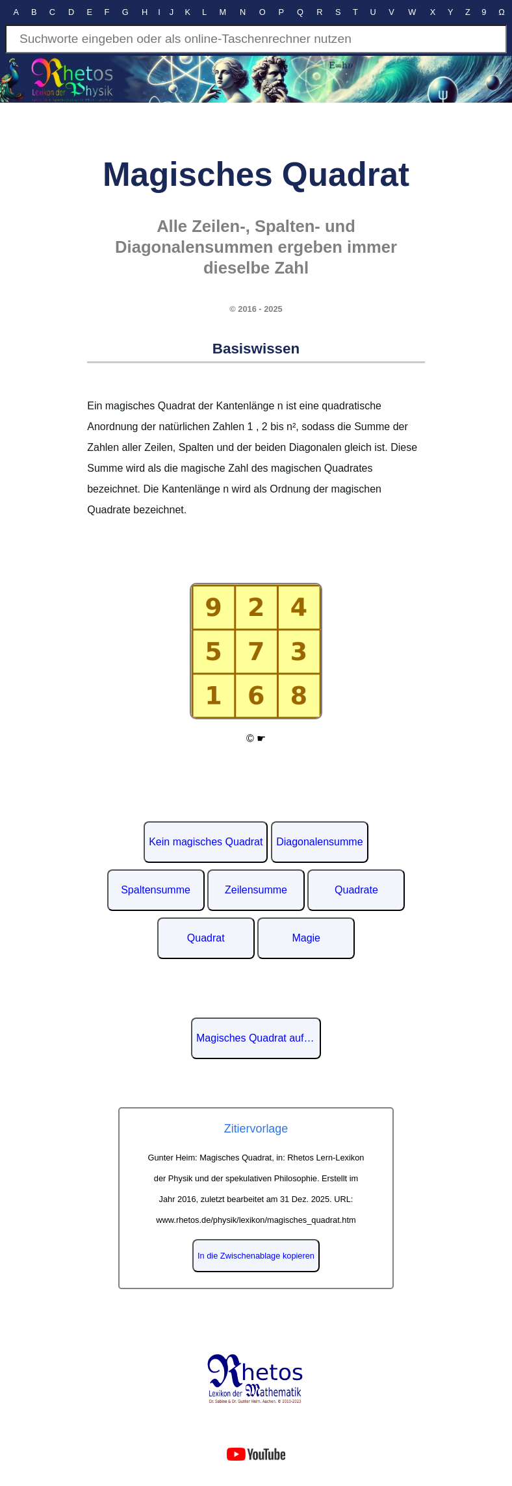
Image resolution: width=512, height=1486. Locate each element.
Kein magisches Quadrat (205, 841)
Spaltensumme (155, 889)
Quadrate (356, 889)
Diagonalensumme (319, 841)
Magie (306, 937)
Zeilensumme (256, 889)
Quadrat (206, 937)
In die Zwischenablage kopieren (256, 1256)
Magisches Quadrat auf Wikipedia (258, 1038)
